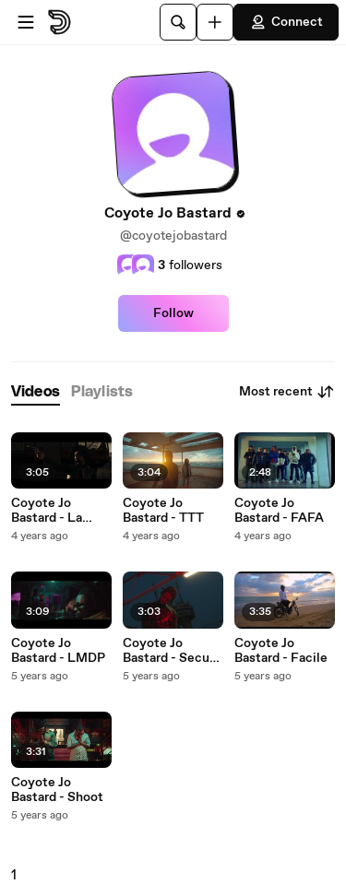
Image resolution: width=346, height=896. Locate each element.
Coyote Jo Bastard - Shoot (57, 790)
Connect (286, 22)
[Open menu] (26, 22)
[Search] (178, 22)
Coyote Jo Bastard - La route (46, 510)
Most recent (287, 392)
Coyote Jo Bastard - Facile (281, 651)
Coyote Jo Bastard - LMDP (58, 651)
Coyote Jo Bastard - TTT (163, 510)
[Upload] (215, 22)
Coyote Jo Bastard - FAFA (279, 510)
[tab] (35, 392)
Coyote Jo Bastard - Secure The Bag (172, 651)
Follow (173, 313)
